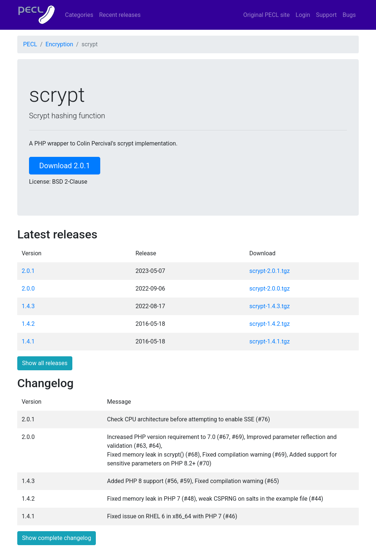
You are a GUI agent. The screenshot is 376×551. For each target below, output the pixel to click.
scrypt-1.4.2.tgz (269, 323)
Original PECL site (266, 14)
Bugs (349, 14)
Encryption (59, 44)
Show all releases (45, 363)
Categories (79, 14)
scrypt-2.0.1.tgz (269, 270)
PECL (30, 44)
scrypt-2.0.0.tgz (269, 288)
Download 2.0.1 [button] (64, 165)
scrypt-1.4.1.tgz (269, 341)
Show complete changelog (56, 537)
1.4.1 (28, 341)
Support (326, 14)
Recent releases (120, 14)
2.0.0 (28, 288)
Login (303, 14)
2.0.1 (28, 270)
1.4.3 (28, 306)
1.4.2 (28, 323)
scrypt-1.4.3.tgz (269, 306)
